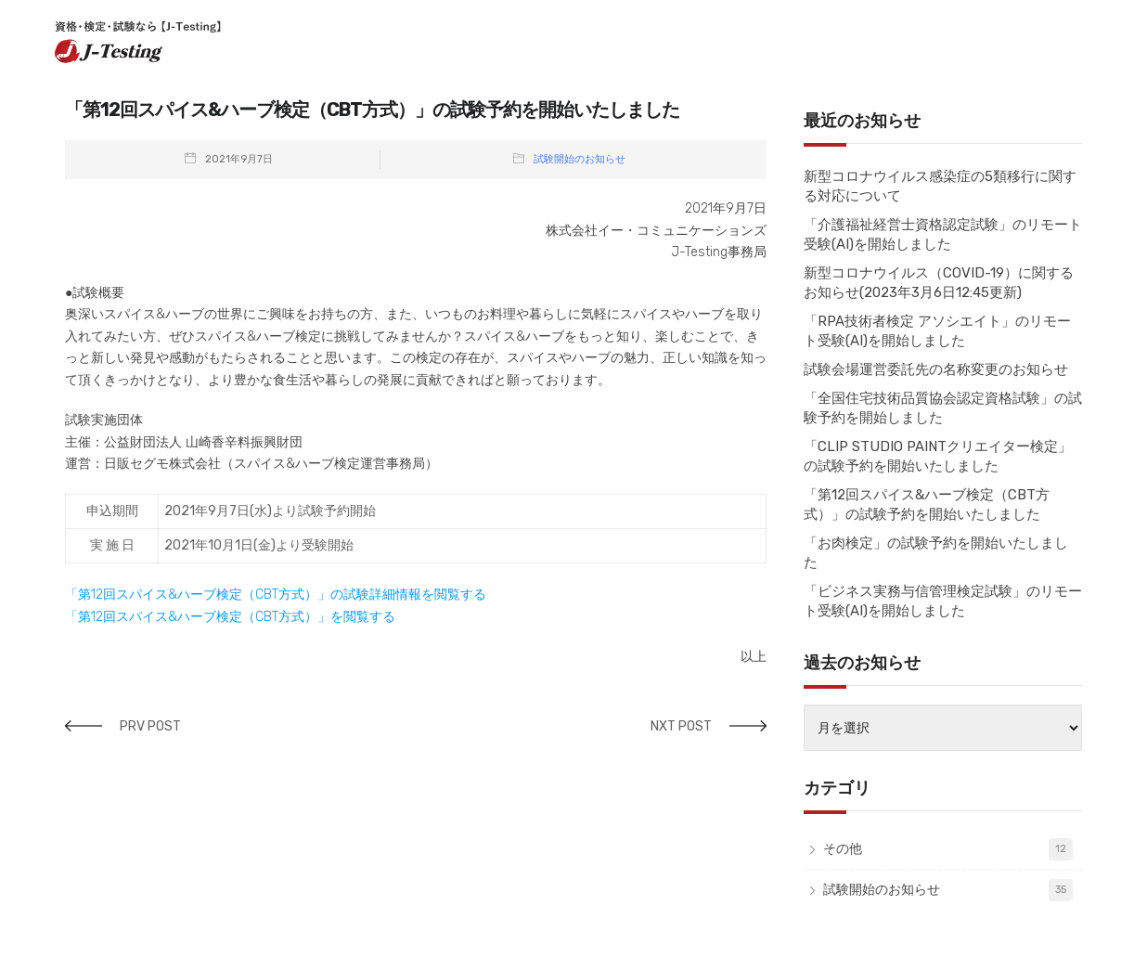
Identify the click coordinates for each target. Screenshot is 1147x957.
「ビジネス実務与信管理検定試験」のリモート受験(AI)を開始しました (943, 601)
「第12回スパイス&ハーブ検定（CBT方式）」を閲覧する (230, 617)
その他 (842, 849)
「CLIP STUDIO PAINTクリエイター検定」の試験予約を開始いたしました (938, 456)
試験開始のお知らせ (579, 159)
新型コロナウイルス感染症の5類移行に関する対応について (940, 186)
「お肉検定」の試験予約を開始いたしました (936, 553)
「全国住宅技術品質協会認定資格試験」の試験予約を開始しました (943, 408)
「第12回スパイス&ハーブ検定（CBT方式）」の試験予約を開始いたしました (927, 504)
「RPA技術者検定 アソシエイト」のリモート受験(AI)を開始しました (937, 331)
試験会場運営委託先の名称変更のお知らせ (936, 369)
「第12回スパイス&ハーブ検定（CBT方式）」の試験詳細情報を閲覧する (275, 594)
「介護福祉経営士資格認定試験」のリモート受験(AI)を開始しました (943, 234)
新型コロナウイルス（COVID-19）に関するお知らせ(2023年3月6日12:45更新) (939, 283)
